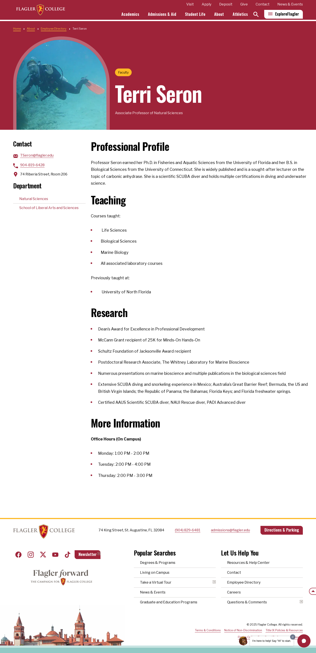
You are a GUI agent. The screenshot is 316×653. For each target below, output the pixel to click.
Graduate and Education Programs (168, 602)
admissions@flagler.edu (230, 530)
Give (244, 5)
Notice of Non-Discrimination (243, 630)
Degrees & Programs (157, 563)
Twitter (43, 554)
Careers (234, 592)
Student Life (195, 15)
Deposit (225, 5)
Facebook (18, 554)
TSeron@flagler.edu (37, 155)
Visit (190, 5)
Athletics (240, 15)
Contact (262, 5)
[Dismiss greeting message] (292, 637)
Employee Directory (53, 28)
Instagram (30, 554)
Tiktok (67, 554)
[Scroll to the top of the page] (312, 591)
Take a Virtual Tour (155, 582)
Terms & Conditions (208, 630)
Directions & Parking (281, 530)
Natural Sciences (33, 199)
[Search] (256, 15)
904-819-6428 (32, 165)
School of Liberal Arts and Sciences (49, 208)
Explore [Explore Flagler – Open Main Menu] (287, 15)
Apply (206, 5)
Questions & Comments (247, 602)
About (219, 15)
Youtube (55, 554)
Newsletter (88, 554)
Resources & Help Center (248, 563)
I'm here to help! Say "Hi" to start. (271, 640)
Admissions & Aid (162, 15)
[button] (304, 641)
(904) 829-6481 (187, 530)
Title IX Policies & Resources (284, 630)
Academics (130, 15)
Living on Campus (154, 572)
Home (17, 28)
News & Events (290, 5)
